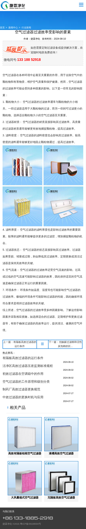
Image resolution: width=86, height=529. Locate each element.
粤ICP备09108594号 (30, 524)
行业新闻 (26, 27)
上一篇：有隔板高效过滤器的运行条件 (19, 344)
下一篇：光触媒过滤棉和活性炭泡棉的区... (65, 344)
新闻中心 (13, 27)
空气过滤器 (13, 5)
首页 (2, 27)
